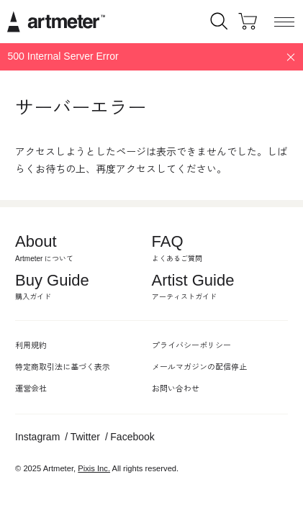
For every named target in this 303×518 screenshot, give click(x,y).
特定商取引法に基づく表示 (62, 367)
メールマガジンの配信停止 (199, 367)
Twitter (85, 436)
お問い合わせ (175, 388)
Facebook (132, 436)
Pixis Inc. (94, 468)
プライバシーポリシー (191, 345)
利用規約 (31, 345)
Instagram (37, 436)
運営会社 (31, 388)
